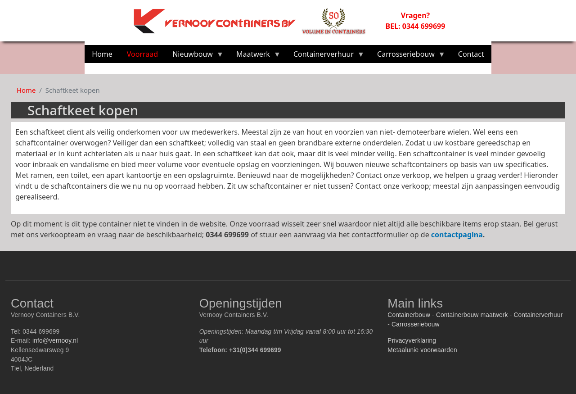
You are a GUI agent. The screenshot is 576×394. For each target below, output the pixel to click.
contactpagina (457, 235)
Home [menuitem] (102, 54)
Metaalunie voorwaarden (422, 350)
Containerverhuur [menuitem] (325, 56)
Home (26, 90)
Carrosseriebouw (416, 324)
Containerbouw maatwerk (472, 315)
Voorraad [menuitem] (142, 54)
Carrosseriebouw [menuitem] (408, 56)
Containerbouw (408, 315)
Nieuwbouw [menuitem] (194, 56)
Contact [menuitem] (471, 54)
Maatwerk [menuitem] (255, 56)
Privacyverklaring (411, 340)
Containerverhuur (537, 315)
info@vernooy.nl (55, 340)
